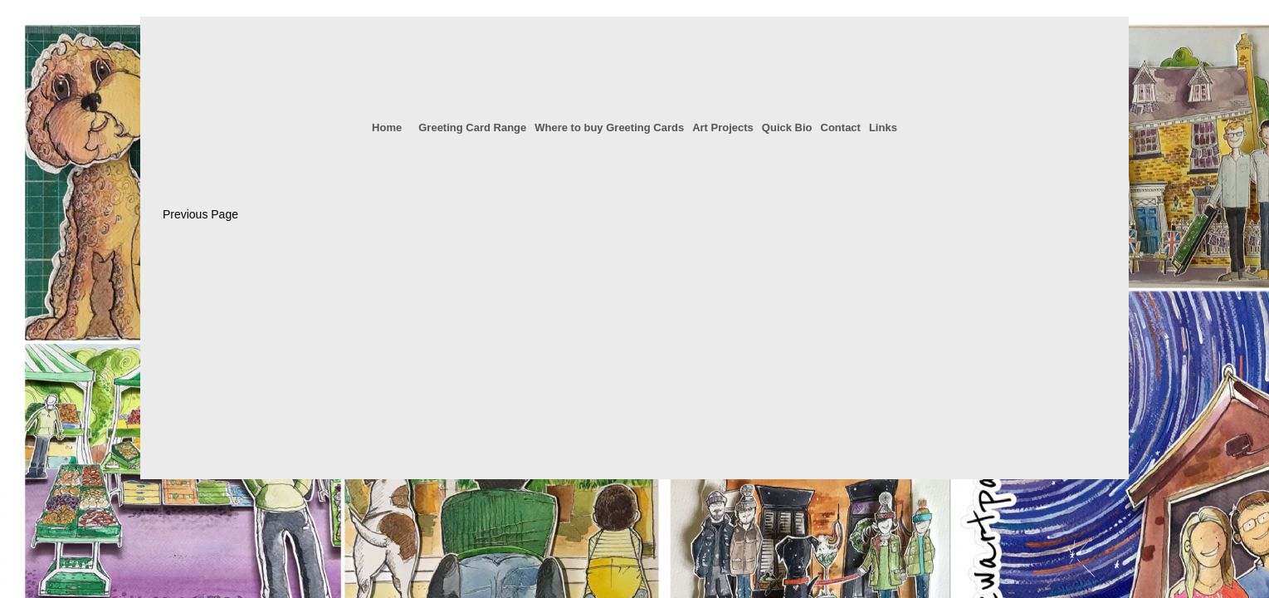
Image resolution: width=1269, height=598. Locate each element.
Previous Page (200, 214)
